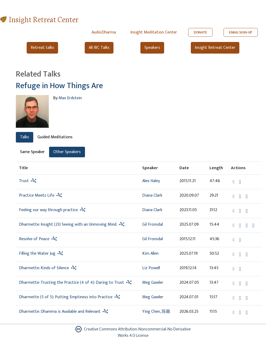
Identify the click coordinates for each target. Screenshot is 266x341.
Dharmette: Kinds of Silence (44, 268)
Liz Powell (151, 268)
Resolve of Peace (34, 239)
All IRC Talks (99, 47)
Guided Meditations (55, 137)
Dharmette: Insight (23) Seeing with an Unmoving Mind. (68, 224)
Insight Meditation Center (153, 32)
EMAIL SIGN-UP (240, 32)
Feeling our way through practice (48, 210)
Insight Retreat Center (43, 18)
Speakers (152, 47)
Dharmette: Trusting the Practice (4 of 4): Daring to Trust (71, 282)
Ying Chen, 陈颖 (156, 311)
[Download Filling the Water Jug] (240, 254)
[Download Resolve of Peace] (240, 240)
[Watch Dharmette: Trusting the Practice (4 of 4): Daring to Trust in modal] (246, 283)
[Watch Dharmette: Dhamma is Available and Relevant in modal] (246, 312)
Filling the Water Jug (37, 253)
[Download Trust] (240, 182)
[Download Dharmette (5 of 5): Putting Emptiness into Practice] (240, 298)
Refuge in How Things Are (59, 85)
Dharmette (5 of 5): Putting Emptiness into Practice (66, 297)
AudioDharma (104, 32)
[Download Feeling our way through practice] (240, 211)
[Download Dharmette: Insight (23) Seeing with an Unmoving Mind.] (240, 225)
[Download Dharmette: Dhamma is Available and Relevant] (240, 312)
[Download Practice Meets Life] (240, 196)
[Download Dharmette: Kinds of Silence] (240, 269)
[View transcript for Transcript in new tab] (253, 225)
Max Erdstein (70, 98)
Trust (24, 180)
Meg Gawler (152, 282)
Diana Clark (152, 195)
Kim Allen (150, 253)
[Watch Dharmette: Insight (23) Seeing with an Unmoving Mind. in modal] (246, 225)
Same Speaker (32, 151)
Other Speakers (67, 151)
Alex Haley (151, 180)
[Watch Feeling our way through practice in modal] (246, 211)
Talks (24, 137)
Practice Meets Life (36, 195)
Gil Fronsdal (152, 224)
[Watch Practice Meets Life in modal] (246, 196)
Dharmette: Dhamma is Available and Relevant (60, 311)
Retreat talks (42, 47)
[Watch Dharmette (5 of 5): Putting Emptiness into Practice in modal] (246, 298)
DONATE (200, 32)
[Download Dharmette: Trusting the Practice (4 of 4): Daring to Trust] (240, 283)
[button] (234, 181)
